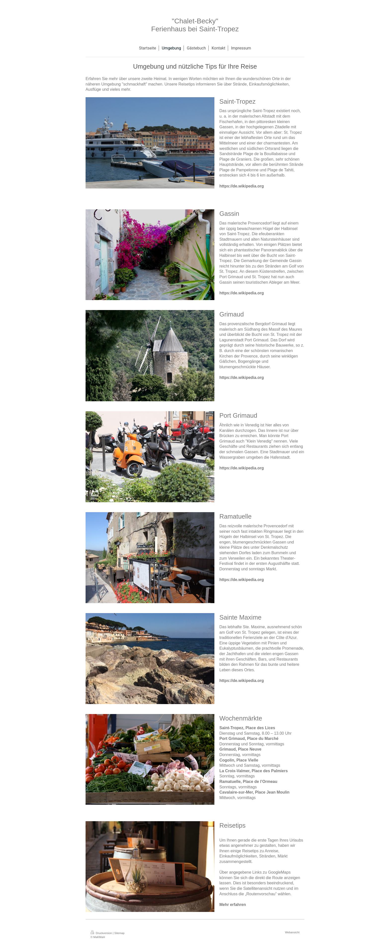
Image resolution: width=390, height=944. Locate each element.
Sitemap (119, 933)
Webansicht (292, 932)
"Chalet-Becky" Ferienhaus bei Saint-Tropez (195, 25)
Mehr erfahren (232, 904)
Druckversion (102, 933)
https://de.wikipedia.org (241, 186)
